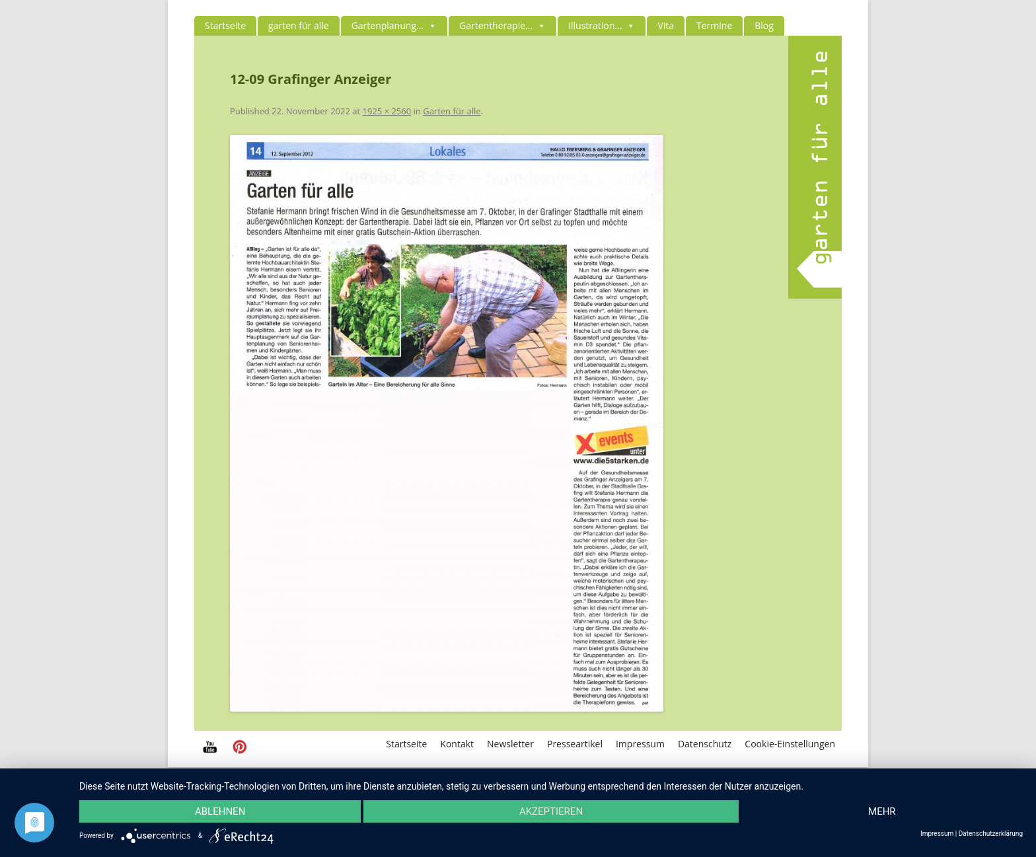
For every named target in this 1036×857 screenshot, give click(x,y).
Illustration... (601, 25)
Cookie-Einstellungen (790, 743)
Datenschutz (704, 743)
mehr (882, 811)
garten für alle (298, 25)
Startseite (225, 25)
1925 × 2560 (387, 111)
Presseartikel (575, 743)
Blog (764, 25)
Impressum (640, 743)
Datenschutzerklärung (991, 834)
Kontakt (457, 743)
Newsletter (510, 743)
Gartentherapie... (502, 25)
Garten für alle (451, 111)
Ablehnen (220, 811)
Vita (665, 25)
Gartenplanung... (394, 25)
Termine (714, 25)
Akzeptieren (551, 811)
